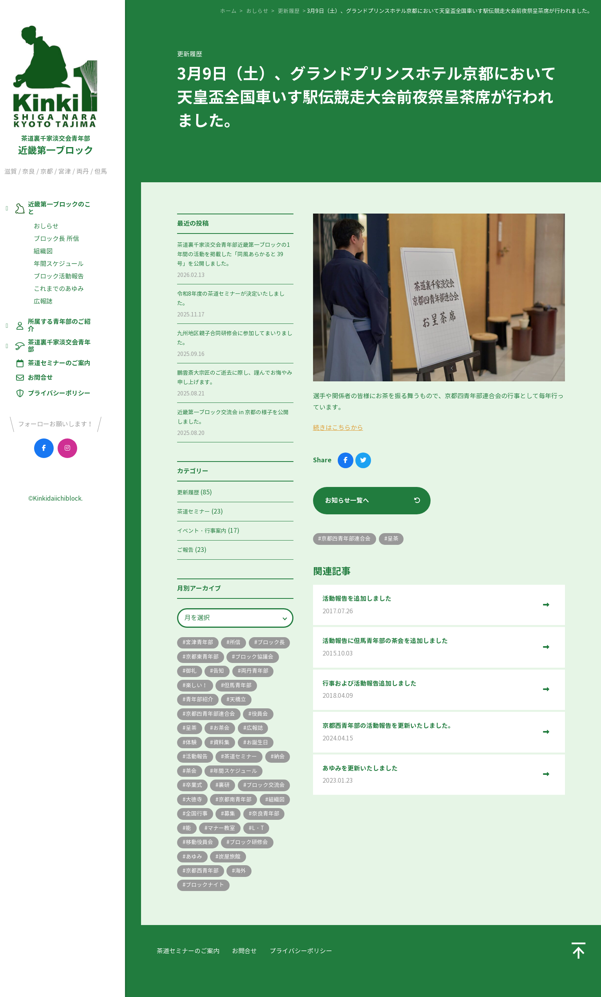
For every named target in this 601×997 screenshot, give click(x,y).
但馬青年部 (199, 700)
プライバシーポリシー (73, 374)
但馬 (115, 173)
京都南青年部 (235, 817)
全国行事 (230, 831)
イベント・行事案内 (201, 531)
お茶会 (255, 729)
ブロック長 (199, 657)
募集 (263, 831)
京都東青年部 (246, 657)
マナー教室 (266, 846)
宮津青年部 (199, 643)
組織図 (58, 246)
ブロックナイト (233, 903)
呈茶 (224, 729)
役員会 (194, 729)
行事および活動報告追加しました (429, 691)
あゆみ (249, 874)
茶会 (268, 773)
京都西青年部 (240, 889)
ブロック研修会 (205, 874)
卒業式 (254, 788)
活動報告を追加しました (429, 605)
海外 (191, 903)
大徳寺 (194, 817)
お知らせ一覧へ (347, 500)
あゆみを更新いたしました (429, 776)
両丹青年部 (199, 686)
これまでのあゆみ (74, 283)
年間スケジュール (74, 258)
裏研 (191, 802)
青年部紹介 (243, 700)
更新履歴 (188, 492)
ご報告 (185, 550)
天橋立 (194, 715)
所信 (235, 643)
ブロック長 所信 (71, 233)
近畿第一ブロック (70, 90)
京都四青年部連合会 (243, 715)
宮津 (79, 173)
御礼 (246, 671)
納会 (240, 773)
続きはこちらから (338, 427)
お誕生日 (197, 758)
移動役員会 (229, 860)
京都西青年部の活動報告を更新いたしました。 (429, 733)
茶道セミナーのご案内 (73, 344)
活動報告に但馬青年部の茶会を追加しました (429, 648)
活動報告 (235, 758)
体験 (224, 744)
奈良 (43, 173)
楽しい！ (241, 686)
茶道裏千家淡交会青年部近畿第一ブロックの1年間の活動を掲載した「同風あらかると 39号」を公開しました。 (233, 254)
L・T (192, 860)
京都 (61, 173)
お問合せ (54, 358)
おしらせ (61, 221)
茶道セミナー (193, 511)
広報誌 (58, 296)
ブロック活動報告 (74, 271)
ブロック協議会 (205, 671)
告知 (274, 671)
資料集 (255, 744)
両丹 (97, 173)
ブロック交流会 (233, 802)
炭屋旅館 (197, 889)
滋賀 (25, 173)
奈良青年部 (199, 846)
